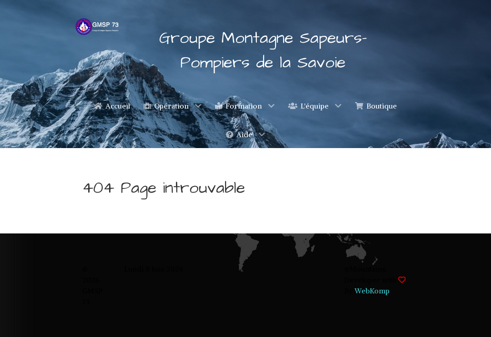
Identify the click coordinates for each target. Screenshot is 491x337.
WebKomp (372, 290)
